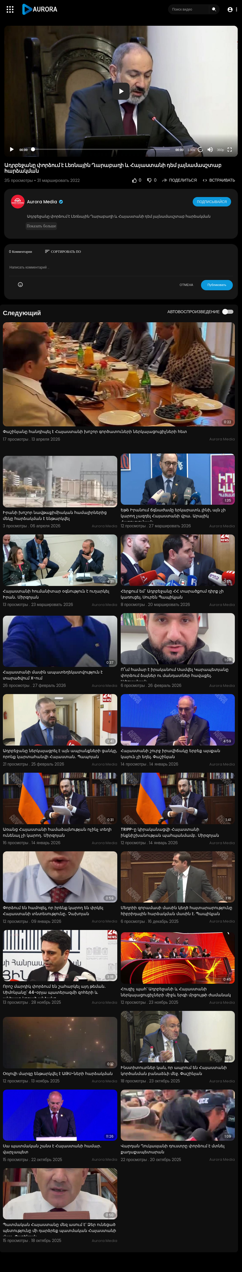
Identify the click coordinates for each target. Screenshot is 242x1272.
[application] (121, 91)
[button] (231, 9)
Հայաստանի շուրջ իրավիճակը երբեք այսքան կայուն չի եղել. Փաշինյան (170, 754)
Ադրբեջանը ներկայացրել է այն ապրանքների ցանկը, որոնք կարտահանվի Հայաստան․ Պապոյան (60, 754)
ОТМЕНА (186, 285)
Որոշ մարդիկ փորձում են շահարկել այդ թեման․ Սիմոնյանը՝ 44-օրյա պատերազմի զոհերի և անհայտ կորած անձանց (54, 992)
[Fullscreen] (230, 149)
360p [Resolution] (220, 150)
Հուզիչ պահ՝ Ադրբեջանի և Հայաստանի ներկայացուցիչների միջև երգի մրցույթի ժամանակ (176, 992)
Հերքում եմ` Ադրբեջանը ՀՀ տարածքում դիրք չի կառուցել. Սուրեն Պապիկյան (172, 594)
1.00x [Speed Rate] (191, 150)
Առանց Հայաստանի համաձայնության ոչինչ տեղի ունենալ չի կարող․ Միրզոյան (57, 832)
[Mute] (210, 149)
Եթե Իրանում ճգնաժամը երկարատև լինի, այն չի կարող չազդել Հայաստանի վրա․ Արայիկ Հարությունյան (173, 516)
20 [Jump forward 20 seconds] (200, 149)
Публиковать (217, 285)
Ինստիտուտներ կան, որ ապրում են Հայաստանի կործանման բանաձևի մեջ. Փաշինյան (174, 1070)
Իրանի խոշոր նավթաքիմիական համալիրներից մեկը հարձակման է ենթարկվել (55, 515)
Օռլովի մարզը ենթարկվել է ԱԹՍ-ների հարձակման (58, 1073)
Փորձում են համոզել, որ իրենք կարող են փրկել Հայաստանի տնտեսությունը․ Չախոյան (53, 911)
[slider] (101, 149)
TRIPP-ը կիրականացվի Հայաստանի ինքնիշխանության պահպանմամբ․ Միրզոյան (170, 832)
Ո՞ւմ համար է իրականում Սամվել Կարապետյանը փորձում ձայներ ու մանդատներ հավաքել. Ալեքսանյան (175, 675)
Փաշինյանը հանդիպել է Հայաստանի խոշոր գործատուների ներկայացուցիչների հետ (95, 431)
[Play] (12, 149)
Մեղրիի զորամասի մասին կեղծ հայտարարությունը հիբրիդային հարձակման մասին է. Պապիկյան (176, 911)
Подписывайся (212, 201)
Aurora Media (45, 202)
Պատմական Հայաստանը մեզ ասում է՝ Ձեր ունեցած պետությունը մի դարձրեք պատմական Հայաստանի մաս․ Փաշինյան (59, 1230)
